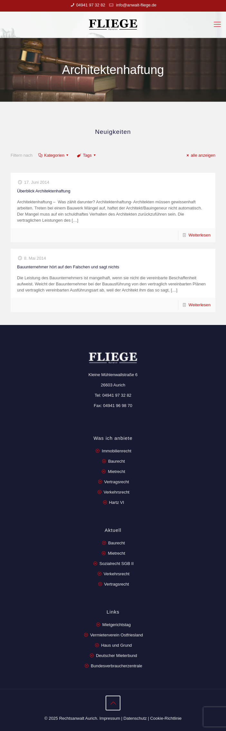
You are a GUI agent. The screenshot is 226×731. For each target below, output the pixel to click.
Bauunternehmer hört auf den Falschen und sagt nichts (68, 266)
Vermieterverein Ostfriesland (116, 635)
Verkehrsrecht (115, 492)
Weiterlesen (200, 235)
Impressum (109, 718)
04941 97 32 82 (90, 5)
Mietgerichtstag (116, 624)
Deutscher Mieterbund (116, 655)
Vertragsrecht (116, 481)
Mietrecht (116, 471)
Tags (87, 155)
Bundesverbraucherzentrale (116, 665)
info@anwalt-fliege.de (135, 5)
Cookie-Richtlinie (166, 718)
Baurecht (116, 461)
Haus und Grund (116, 645)
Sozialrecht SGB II (116, 563)
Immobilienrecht (115, 451)
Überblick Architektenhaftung (43, 191)
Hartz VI (116, 502)
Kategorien (53, 155)
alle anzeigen (200, 155)
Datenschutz (135, 718)
